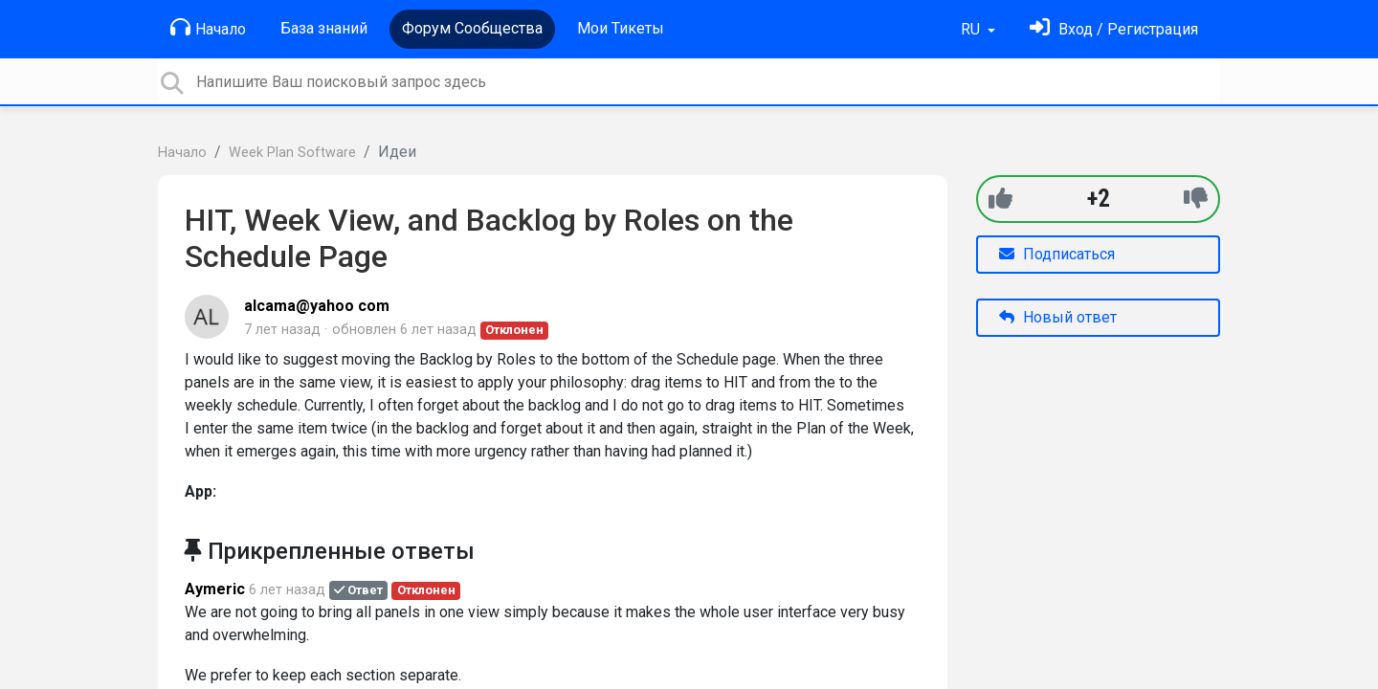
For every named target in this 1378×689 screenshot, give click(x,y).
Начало (208, 27)
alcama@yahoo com (316, 306)
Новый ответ (1058, 317)
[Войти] (1114, 29)
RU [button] (972, 29)
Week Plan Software (292, 152)
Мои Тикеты (620, 28)
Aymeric (215, 589)
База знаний (323, 28)
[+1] (1000, 198)
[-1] (1196, 198)
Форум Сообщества (472, 28)
